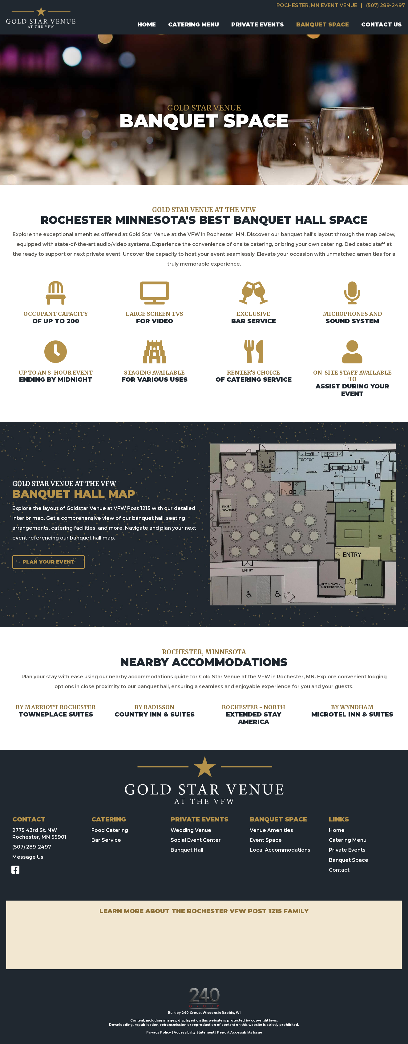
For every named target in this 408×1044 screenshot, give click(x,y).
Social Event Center (196, 840)
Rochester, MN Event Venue (317, 5)
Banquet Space (348, 860)
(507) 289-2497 (385, 5)
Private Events (347, 850)
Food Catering (109, 830)
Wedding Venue (191, 830)
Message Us (27, 857)
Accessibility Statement (194, 1032)
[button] (15, 870)
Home (337, 830)
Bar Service (106, 840)
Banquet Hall (187, 850)
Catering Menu (347, 840)
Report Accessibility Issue (239, 1032)
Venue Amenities (271, 830)
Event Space (266, 840)
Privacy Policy (158, 1032)
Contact (339, 870)
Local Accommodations (280, 850)
